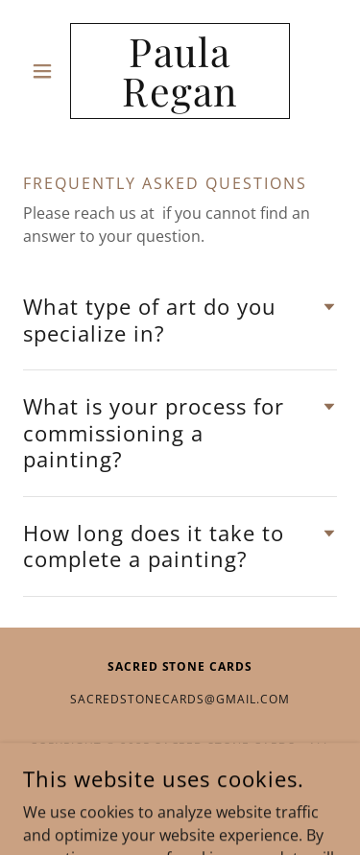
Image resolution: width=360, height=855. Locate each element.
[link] (180, 71)
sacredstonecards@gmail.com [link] (180, 699)
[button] (46, 71)
